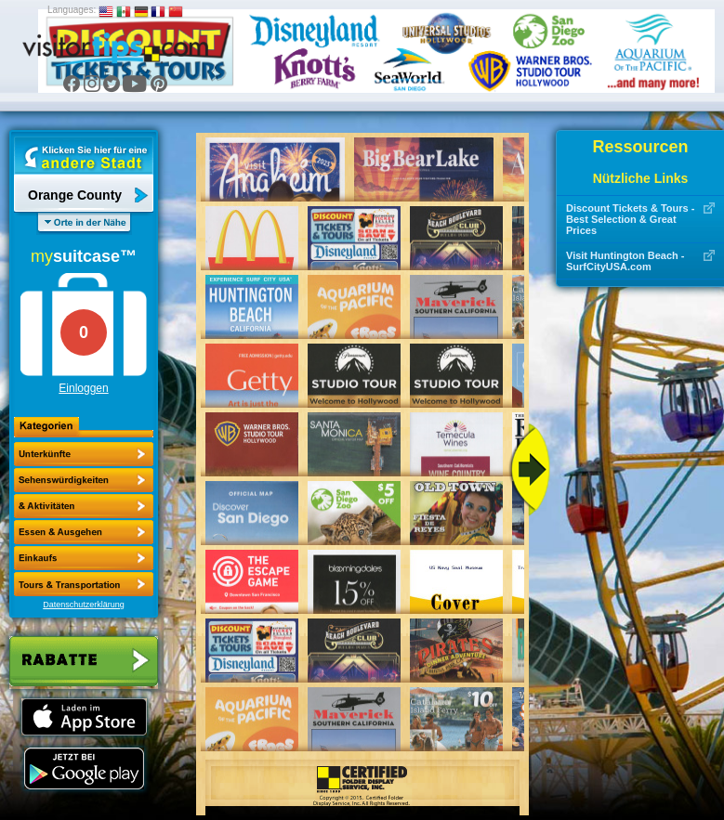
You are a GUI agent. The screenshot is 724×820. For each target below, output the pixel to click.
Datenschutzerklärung (84, 604)
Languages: (71, 10)
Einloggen (83, 388)
